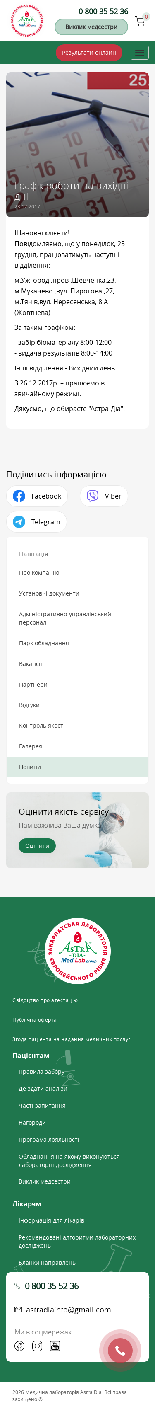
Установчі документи (49, 593)
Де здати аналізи (43, 1088)
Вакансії (30, 664)
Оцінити (37, 846)
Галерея (30, 746)
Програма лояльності (49, 1139)
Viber (113, 496)
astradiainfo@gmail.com (68, 1310)
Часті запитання (42, 1105)
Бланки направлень (47, 1262)
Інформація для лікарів (51, 1220)
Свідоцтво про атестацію (45, 1000)
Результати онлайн (89, 52)
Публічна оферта (34, 1019)
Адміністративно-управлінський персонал (65, 618)
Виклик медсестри (91, 27)
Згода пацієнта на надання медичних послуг (71, 1039)
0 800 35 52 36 (103, 11)
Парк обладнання (44, 643)
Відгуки (29, 705)
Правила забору (41, 1071)
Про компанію (39, 572)
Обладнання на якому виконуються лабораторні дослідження (69, 1160)
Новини (30, 767)
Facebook (46, 496)
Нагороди (32, 1122)
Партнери (33, 684)
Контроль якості (42, 725)
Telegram (45, 521)
